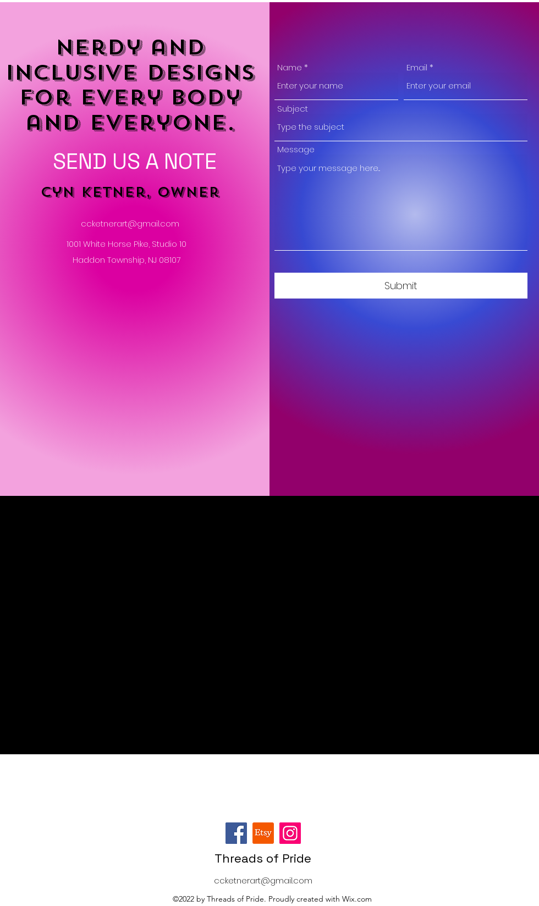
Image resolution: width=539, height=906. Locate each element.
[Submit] (400, 286)
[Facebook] (236, 833)
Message (296, 149)
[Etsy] (263, 833)
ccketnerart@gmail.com (130, 223)
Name (289, 67)
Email (416, 67)
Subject (292, 108)
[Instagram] (290, 833)
